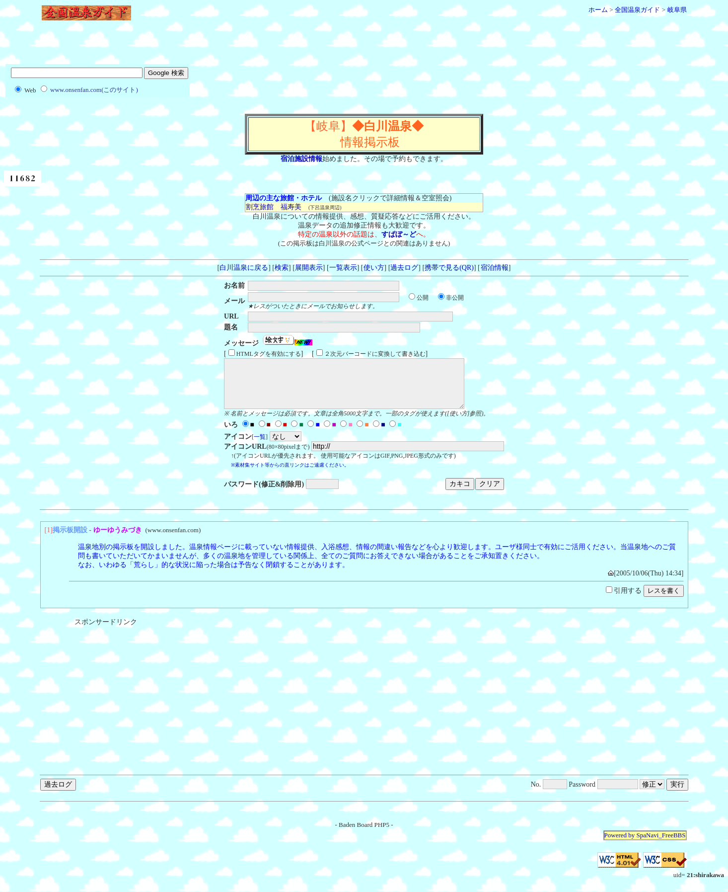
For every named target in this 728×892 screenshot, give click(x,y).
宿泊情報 (494, 267)
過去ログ (404, 267)
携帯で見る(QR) (449, 267)
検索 (282, 267)
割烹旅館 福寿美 (273, 207)
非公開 (455, 297)
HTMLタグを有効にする (268, 353)
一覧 (260, 445)
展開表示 (309, 267)
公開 (423, 297)
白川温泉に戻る (243, 267)
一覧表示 (343, 267)
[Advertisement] (364, 46)
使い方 (374, 267)
